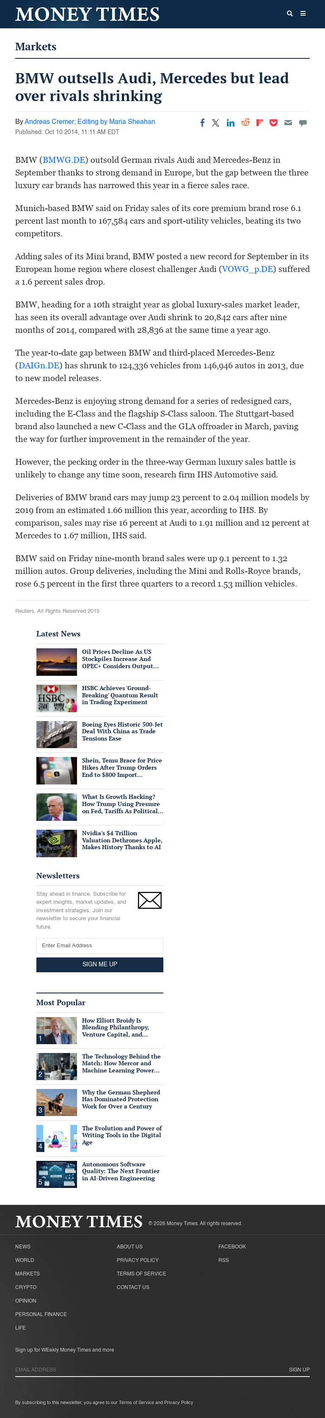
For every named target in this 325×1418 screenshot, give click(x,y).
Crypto (25, 1287)
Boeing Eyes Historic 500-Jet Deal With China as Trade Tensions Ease (122, 731)
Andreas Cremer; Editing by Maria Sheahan (90, 122)
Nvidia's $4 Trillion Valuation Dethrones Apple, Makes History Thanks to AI (122, 840)
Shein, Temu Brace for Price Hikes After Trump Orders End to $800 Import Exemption (122, 770)
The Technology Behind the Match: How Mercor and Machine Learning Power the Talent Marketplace (121, 1066)
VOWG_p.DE (247, 269)
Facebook (232, 1247)
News (22, 1247)
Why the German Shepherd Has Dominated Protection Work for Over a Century (121, 1099)
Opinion (25, 1301)
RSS (223, 1260)
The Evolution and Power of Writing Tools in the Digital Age (122, 1135)
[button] (303, 14)
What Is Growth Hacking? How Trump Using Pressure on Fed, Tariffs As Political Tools (121, 807)
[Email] (288, 122)
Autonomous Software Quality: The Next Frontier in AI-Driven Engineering (121, 1171)
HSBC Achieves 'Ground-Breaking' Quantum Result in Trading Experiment (120, 695)
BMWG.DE (64, 160)
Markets (35, 46)
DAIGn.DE (39, 365)
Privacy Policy (138, 1260)
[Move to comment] (303, 122)
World (24, 1260)
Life (20, 1328)
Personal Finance (41, 1314)
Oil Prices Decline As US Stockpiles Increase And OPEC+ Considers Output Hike (117, 662)
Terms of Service (141, 1274)
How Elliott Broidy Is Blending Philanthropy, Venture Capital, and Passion (115, 1030)
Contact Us (133, 1287)
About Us (130, 1247)
